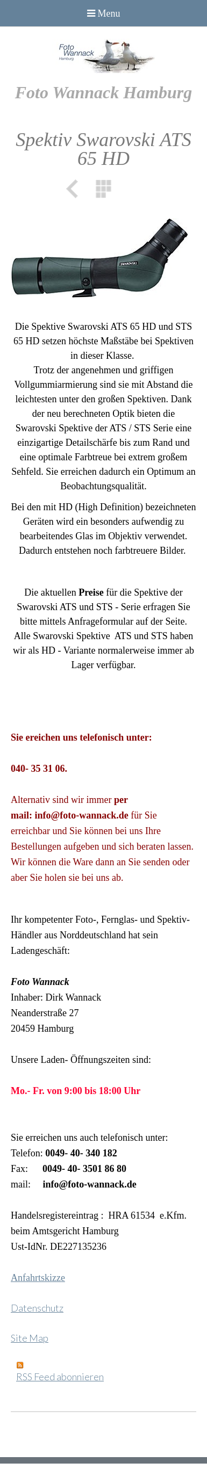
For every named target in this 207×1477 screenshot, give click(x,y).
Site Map (29, 1338)
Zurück (75, 188)
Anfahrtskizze (38, 1277)
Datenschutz (37, 1308)
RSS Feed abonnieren (60, 1376)
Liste (103, 188)
